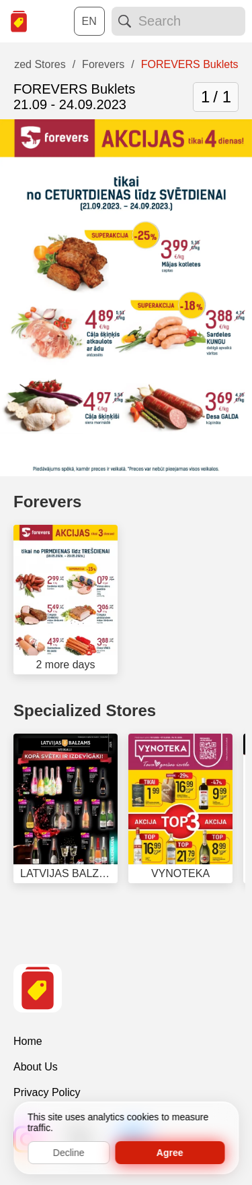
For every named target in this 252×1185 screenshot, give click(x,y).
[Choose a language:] (89, 21)
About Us (35, 1066)
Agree (170, 1152)
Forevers (47, 501)
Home (27, 1041)
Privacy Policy (47, 1092)
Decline (69, 1152)
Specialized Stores (84, 710)
